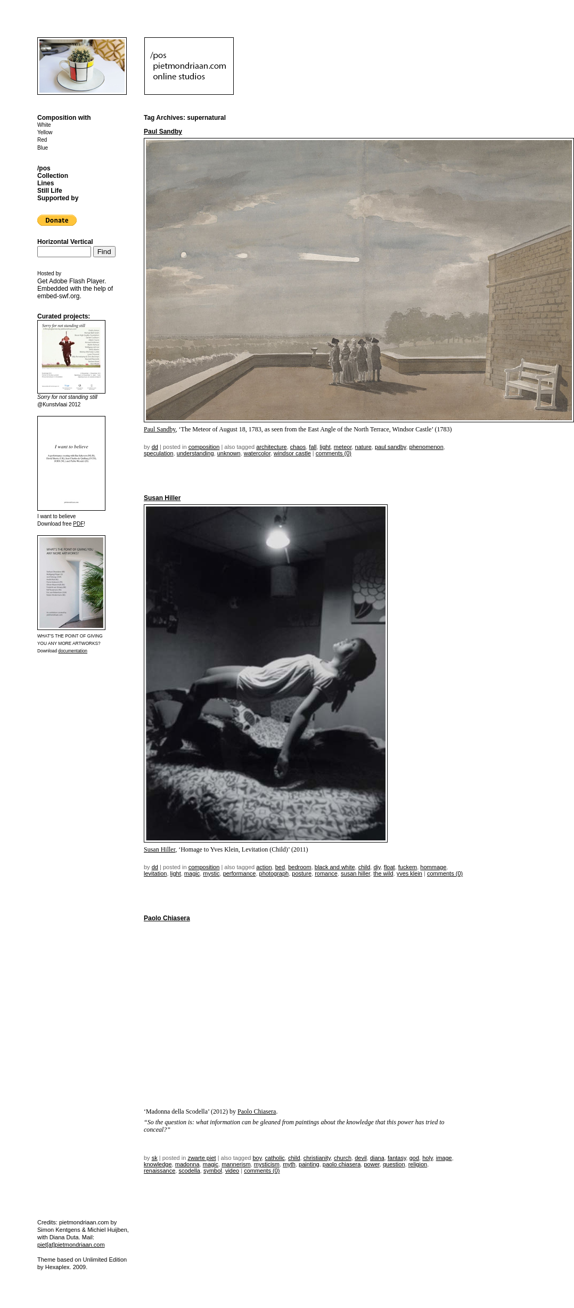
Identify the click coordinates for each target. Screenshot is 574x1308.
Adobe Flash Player (76, 281)
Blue (42, 148)
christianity (317, 1158)
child (364, 867)
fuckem (407, 867)
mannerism (236, 1164)
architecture (271, 447)
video (232, 1170)
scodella (189, 1170)
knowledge (158, 1164)
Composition (204, 447)
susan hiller (355, 873)
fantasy (397, 1158)
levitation (155, 873)
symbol (212, 1170)
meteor (343, 447)
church (342, 1158)
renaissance (159, 1170)
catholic (275, 1158)
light (325, 447)
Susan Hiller (162, 498)
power (371, 1164)
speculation (159, 453)
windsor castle (292, 453)
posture (301, 873)
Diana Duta (64, 1237)
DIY (376, 867)
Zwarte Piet (201, 1158)
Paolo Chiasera (167, 918)
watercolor (257, 453)
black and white (335, 867)
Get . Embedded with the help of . (75, 288)
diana (377, 1158)
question (394, 1164)
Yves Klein (409, 873)
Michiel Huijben (107, 1230)
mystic (211, 873)
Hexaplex (57, 1267)
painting (309, 1164)
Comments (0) (333, 453)
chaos (298, 447)
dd (155, 447)
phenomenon (426, 447)
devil (361, 1158)
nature (363, 447)
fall (312, 447)
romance (326, 873)
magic (192, 873)
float (389, 867)
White (44, 125)
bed (280, 867)
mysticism (267, 1164)
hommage (433, 867)
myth (289, 1164)
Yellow (45, 132)
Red (42, 140)
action (264, 867)
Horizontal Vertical (65, 242)
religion (417, 1164)
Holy (427, 1158)
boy (257, 1158)
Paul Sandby (163, 131)
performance (239, 873)
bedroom (299, 867)
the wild (383, 873)
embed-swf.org (58, 296)
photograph (274, 873)
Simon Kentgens (58, 1230)
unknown (229, 453)
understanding (195, 453)
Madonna (187, 1164)
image (444, 1158)
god (414, 1158)
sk (155, 1158)
